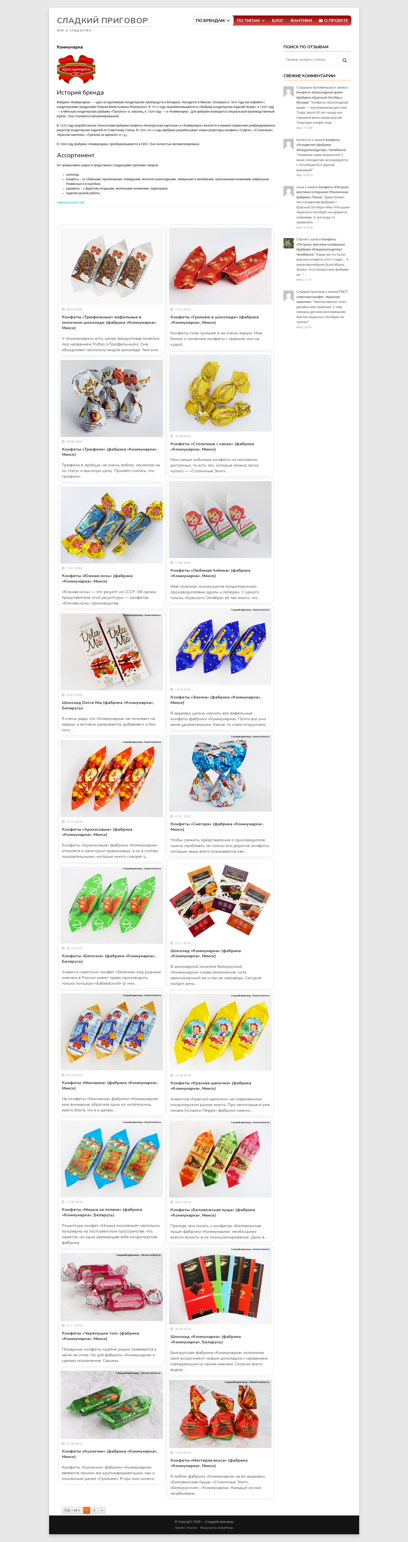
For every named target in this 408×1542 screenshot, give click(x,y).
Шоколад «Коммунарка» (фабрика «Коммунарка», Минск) (206, 953)
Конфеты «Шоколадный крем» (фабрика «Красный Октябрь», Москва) (319, 97)
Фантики (301, 21)
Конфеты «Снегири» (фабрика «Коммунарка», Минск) (217, 826)
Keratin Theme (186, 1528)
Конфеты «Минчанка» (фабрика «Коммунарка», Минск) (110, 1085)
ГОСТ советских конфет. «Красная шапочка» (322, 297)
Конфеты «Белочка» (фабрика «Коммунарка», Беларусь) (109, 958)
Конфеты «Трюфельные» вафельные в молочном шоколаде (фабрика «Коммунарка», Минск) (109, 322)
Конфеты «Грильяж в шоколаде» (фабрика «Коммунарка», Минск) (215, 319)
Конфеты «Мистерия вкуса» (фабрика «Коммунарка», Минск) (209, 1463)
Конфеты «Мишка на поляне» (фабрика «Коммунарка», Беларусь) (102, 1212)
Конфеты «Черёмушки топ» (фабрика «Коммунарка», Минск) (100, 1336)
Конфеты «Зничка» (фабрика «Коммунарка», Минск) (216, 700)
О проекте (336, 21)
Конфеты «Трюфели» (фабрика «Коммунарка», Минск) (110, 452)
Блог (278, 21)
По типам (251, 21)
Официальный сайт (71, 202)
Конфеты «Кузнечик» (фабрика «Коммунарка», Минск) (110, 1454)
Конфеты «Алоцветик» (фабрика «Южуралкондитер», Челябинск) (321, 145)
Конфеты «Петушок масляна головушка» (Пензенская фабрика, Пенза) (322, 192)
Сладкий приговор (102, 20)
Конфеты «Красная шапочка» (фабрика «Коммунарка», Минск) (211, 1085)
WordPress (225, 1528)
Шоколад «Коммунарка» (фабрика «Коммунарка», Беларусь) (206, 1339)
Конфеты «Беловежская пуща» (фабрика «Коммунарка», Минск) (213, 1212)
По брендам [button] (213, 21)
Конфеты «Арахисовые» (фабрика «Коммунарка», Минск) (97, 832)
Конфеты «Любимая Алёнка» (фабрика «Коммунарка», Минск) (210, 573)
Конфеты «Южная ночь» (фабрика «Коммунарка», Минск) (97, 578)
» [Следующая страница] (102, 1510)
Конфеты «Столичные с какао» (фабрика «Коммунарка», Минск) (212, 446)
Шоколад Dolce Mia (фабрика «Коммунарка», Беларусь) (108, 705)
